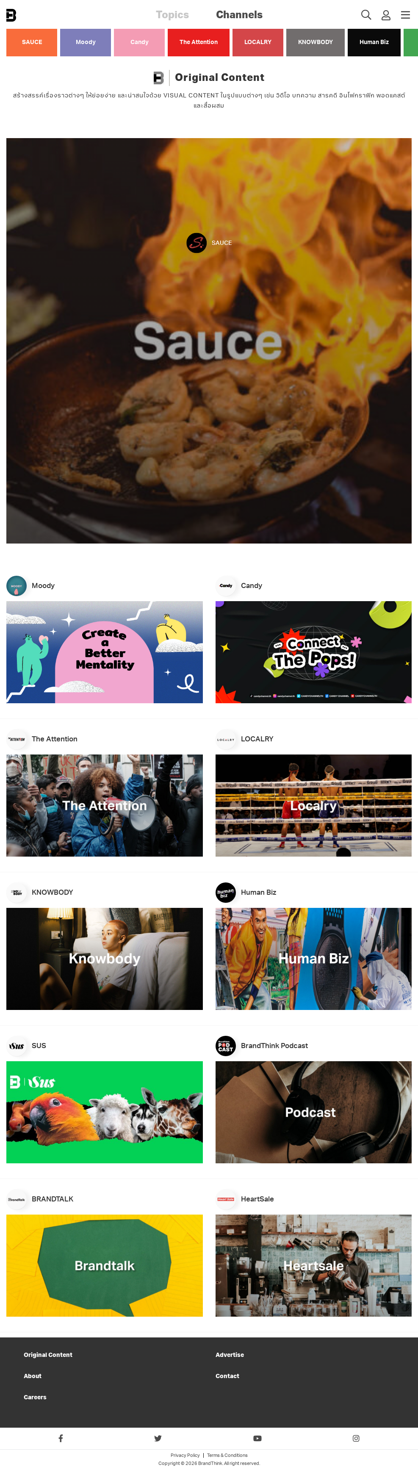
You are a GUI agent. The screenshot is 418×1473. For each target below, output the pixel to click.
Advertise (230, 1356)
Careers (35, 1398)
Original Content (48, 1356)
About (33, 1376)
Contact (227, 1376)
